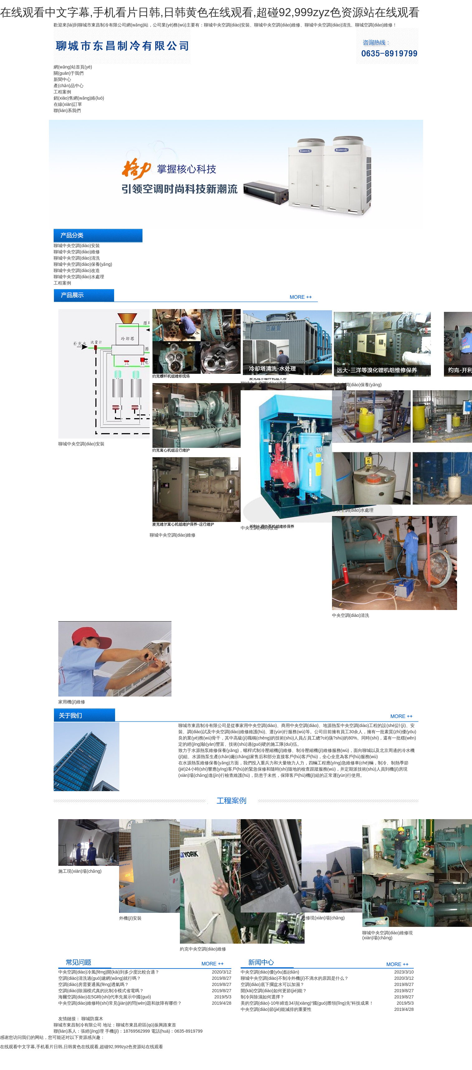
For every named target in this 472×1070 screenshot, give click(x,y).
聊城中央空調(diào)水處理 (79, 276)
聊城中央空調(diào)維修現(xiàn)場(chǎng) (387, 935)
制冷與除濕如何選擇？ (262, 996)
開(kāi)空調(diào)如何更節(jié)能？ (274, 990)
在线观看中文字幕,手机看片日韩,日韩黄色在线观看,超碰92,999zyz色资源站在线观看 (210, 12)
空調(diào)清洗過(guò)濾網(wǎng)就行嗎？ (99, 978)
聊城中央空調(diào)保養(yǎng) (83, 264)
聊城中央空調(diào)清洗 (77, 258)
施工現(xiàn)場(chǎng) (80, 871)
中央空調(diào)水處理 (353, 510)
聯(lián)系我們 (67, 110)
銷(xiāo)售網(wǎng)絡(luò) (79, 98)
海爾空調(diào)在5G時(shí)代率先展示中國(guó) (104, 996)
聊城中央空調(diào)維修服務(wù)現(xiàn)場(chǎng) (266, 920)
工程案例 (62, 91)
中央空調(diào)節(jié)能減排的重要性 (276, 1009)
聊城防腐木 (92, 1018)
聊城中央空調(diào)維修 (77, 251)
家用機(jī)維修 (71, 701)
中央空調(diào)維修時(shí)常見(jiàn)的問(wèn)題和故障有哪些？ (120, 1003)
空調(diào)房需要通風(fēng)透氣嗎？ (93, 984)
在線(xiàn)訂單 (68, 104)
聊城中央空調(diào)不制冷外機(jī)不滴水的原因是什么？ (295, 978)
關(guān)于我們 (69, 73)
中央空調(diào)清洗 (350, 615)
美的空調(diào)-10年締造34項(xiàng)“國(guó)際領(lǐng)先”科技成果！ (307, 1003)
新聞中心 (62, 79)
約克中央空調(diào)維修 (203, 948)
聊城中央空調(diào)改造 (77, 270)
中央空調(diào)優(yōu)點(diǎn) (270, 971)
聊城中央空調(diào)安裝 (77, 245)
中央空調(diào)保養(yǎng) (357, 384)
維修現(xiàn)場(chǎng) (323, 917)
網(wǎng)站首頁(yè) (73, 66)
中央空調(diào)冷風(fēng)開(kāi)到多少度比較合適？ (108, 971)
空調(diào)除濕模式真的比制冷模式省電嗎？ (101, 990)
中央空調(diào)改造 (259, 527)
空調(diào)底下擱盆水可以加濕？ (272, 984)
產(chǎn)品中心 (69, 85)
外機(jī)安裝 (130, 918)
